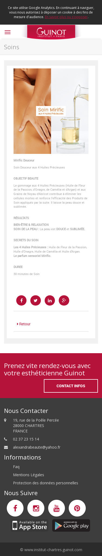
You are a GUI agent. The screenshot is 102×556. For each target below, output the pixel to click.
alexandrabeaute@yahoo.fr (36, 447)
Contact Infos (71, 385)
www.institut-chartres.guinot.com (53, 549)
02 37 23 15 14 (26, 439)
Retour (24, 323)
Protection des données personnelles (45, 482)
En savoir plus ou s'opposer (66, 17)
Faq (16, 466)
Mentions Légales (28, 474)
